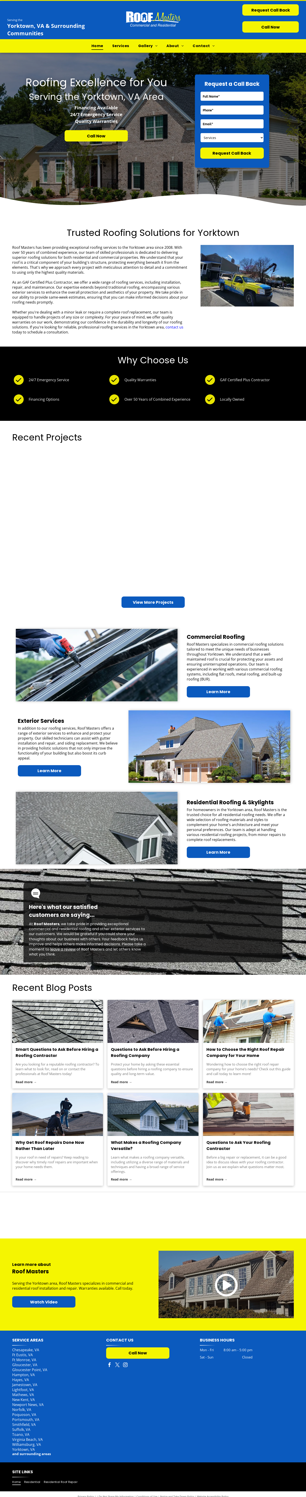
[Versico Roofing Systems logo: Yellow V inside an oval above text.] (265, 1215)
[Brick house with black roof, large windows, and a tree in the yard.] (258, 564)
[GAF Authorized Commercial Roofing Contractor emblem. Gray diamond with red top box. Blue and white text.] (209, 1215)
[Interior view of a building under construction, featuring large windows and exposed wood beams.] (118, 493)
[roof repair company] (248, 1021)
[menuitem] (97, 46)
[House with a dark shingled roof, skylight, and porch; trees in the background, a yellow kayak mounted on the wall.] (47, 476)
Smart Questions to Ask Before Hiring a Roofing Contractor (57, 1052)
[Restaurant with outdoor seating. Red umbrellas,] (188, 476)
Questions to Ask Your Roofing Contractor (238, 1145)
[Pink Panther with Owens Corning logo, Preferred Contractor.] (97, 1215)
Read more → (26, 1082)
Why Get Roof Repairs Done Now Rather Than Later (50, 1145)
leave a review (63, 949)
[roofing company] (152, 1021)
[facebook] (109, 1365)
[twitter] (117, 1365)
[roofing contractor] (57, 1021)
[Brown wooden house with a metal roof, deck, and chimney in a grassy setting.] (188, 546)
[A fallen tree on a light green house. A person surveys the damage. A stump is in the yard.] (118, 564)
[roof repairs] (57, 1114)
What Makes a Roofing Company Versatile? (146, 1145)
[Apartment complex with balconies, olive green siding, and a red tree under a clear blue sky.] (47, 546)
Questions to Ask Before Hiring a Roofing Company (145, 1052)
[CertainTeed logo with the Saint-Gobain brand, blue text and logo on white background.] (153, 1215)
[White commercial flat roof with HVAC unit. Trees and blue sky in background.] (258, 493)
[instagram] (125, 1365)
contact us (174, 327)
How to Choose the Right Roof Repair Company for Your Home (245, 1052)
